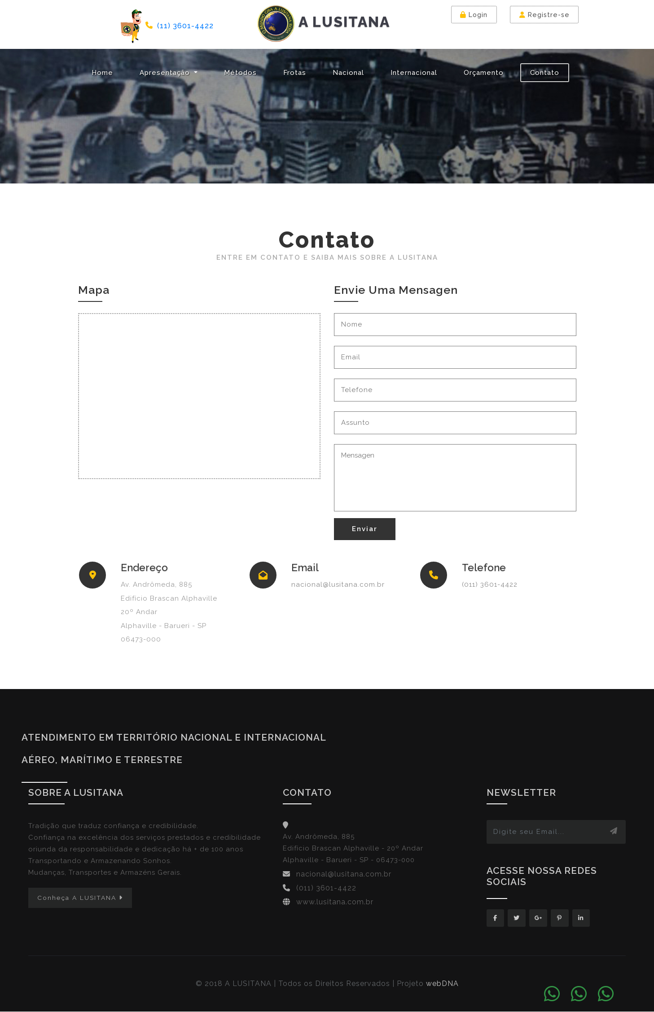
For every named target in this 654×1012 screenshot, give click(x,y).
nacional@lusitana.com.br (338, 584)
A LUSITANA (324, 23)
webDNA (442, 984)
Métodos (240, 73)
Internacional (414, 73)
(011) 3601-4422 (490, 584)
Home (102, 73)
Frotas (294, 73)
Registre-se (545, 14)
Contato (544, 73)
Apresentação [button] (166, 73)
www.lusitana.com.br (334, 902)
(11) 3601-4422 (185, 25)
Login (474, 14)
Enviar (364, 529)
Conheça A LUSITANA (80, 897)
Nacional (348, 73)
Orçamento (484, 73)
